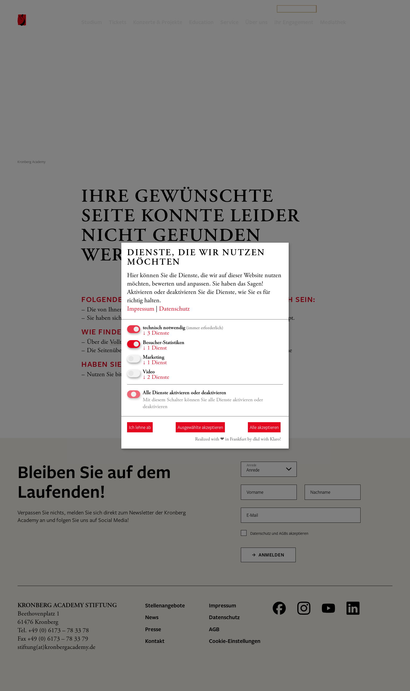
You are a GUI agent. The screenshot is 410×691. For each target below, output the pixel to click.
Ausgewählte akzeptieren (200, 427)
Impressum (140, 309)
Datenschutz (174, 309)
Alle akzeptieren (264, 427)
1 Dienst (155, 348)
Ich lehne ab (140, 427)
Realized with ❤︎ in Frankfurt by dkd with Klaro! (238, 439)
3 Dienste (156, 333)
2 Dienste (156, 377)
